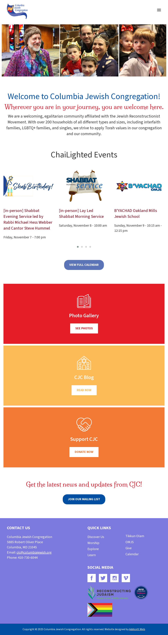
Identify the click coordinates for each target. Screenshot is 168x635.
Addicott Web (137, 629)
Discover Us (95, 537)
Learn (91, 555)
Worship (93, 543)
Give (128, 548)
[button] (78, 247)
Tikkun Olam (134, 536)
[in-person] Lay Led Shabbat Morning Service (81, 214)
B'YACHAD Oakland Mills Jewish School (135, 214)
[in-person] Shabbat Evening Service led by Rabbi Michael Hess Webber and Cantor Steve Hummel (27, 219)
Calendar (132, 554)
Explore (93, 549)
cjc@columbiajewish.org (34, 552)
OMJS (129, 542)
